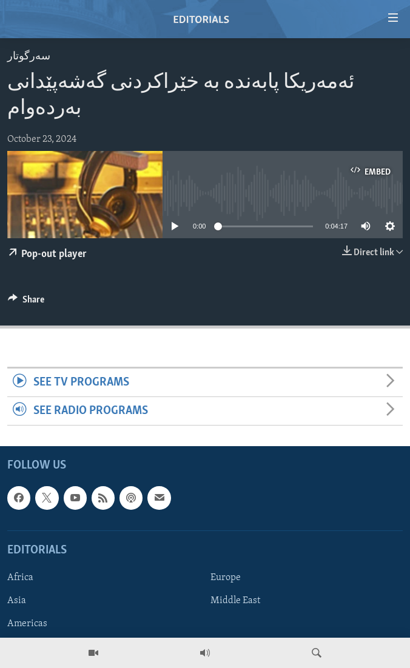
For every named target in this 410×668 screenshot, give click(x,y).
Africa (20, 578)
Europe (225, 578)
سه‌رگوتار (28, 56)
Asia (16, 601)
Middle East (235, 601)
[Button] (26, 302)
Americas (27, 624)
